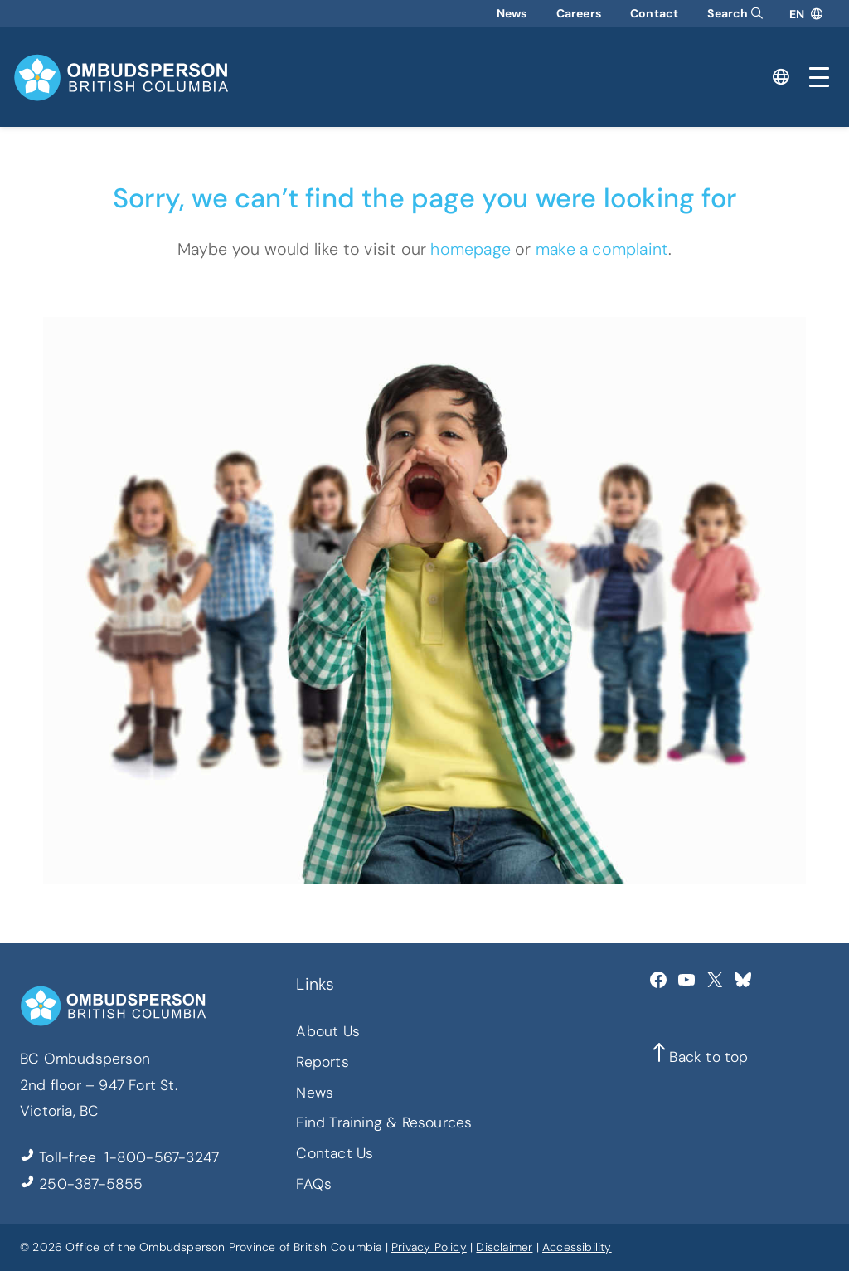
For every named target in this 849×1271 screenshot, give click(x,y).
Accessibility (577, 1246)
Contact (654, 13)
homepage (470, 249)
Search (735, 13)
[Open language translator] (805, 14)
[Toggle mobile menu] (819, 77)
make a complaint (602, 249)
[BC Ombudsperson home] (121, 77)
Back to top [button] (708, 1057)
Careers (578, 13)
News (512, 13)
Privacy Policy (429, 1246)
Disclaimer (504, 1246)
